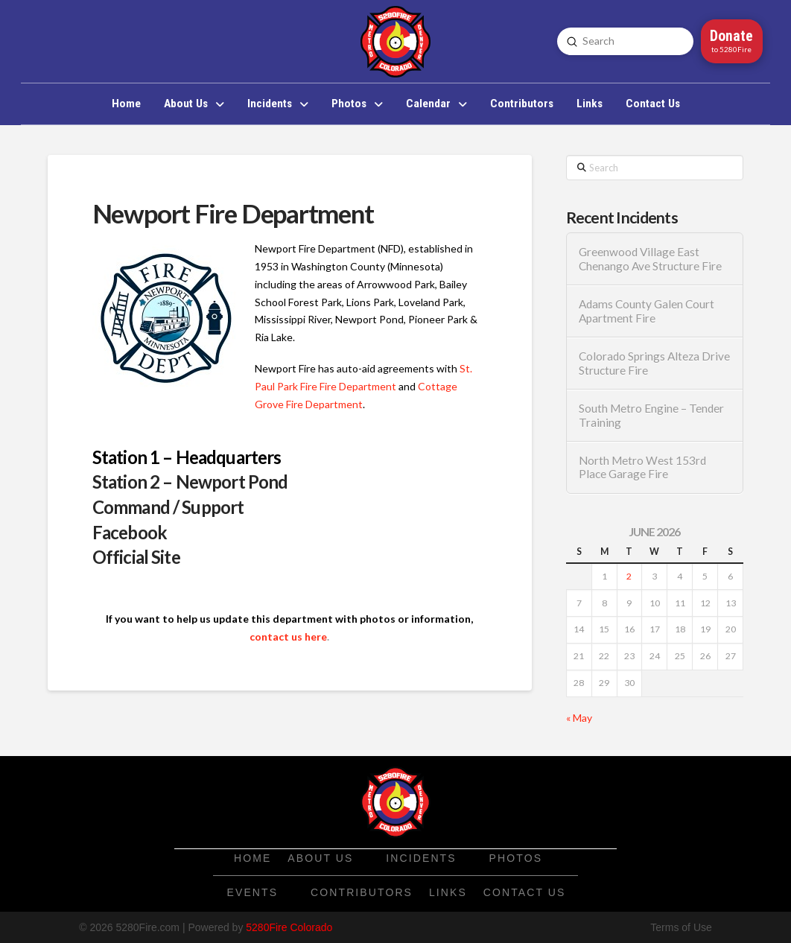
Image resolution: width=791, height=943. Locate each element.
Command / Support (168, 507)
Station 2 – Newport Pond (190, 481)
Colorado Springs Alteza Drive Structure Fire (654, 363)
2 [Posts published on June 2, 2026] (629, 576)
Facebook (129, 532)
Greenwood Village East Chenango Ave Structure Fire (650, 259)
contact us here (288, 636)
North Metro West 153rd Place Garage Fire (642, 467)
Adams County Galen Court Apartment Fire (646, 311)
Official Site (136, 557)
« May (579, 717)
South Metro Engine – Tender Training (651, 415)
